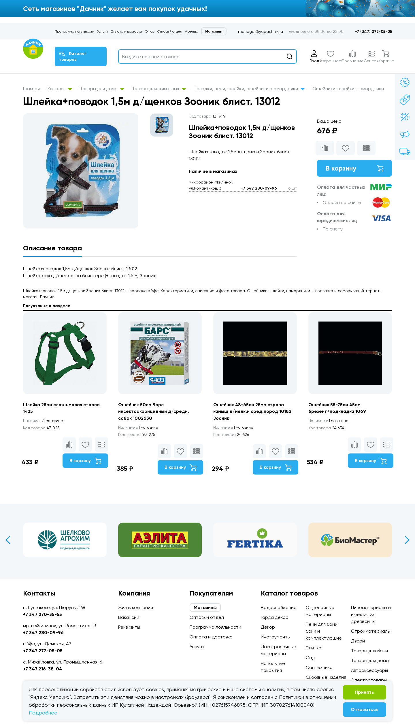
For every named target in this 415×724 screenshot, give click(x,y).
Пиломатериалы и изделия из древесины (371, 614)
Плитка (313, 648)
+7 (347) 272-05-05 (373, 31)
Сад (310, 657)
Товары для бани (369, 650)
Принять (364, 692)
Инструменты (275, 637)
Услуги (102, 31)
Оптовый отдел (169, 31)
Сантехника (319, 667)
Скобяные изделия (326, 677)
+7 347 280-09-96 (259, 188)
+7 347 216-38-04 (42, 669)
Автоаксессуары (369, 670)
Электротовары (369, 680)
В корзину (354, 168)
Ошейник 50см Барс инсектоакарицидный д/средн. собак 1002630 (154, 411)
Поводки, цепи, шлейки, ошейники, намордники (249, 88)
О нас (149, 31)
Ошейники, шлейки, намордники (348, 88)
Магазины (213, 31)
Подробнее (43, 713)
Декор (268, 627)
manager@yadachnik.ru (260, 31)
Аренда (191, 31)
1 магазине (44, 421)
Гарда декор (274, 617)
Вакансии (128, 617)
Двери (358, 641)
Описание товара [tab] (52, 248)
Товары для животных (159, 88)
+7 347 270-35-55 (42, 614)
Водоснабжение (279, 607)
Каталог (60, 88)
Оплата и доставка (126, 31)
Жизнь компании (135, 607)
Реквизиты (129, 627)
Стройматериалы (371, 631)
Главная (31, 88)
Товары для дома (102, 88)
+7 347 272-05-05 (43, 650)
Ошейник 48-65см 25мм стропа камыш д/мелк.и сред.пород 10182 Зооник (253, 411)
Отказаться (364, 709)
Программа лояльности (74, 31)
